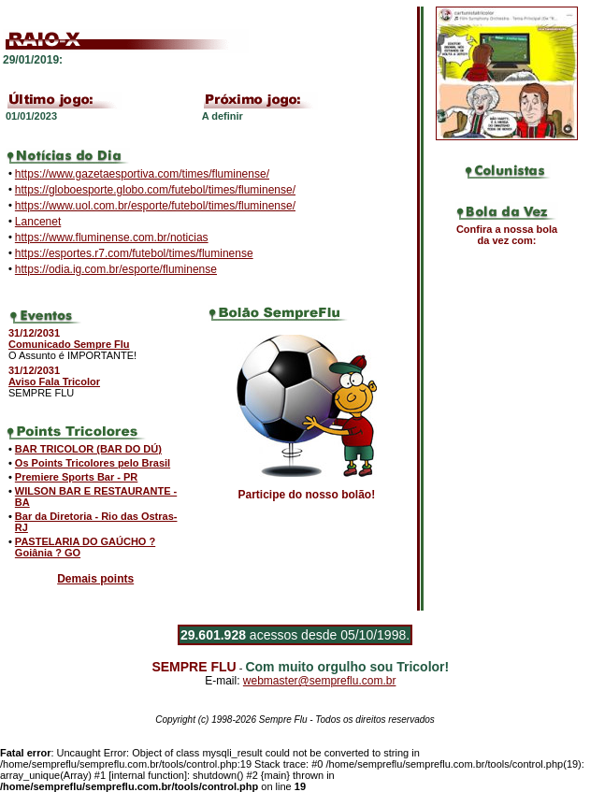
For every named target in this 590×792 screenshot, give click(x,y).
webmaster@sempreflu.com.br (319, 680)
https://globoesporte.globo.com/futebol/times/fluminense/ (155, 189)
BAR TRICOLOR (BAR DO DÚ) (88, 448)
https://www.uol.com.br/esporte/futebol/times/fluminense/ (155, 205)
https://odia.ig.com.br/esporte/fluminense (116, 269)
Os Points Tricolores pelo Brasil (92, 462)
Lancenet (38, 221)
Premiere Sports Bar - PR (76, 476)
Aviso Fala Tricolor (54, 381)
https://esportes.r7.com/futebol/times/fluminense (134, 253)
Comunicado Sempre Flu (69, 344)
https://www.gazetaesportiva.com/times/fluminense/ (142, 173)
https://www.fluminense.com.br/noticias (112, 237)
